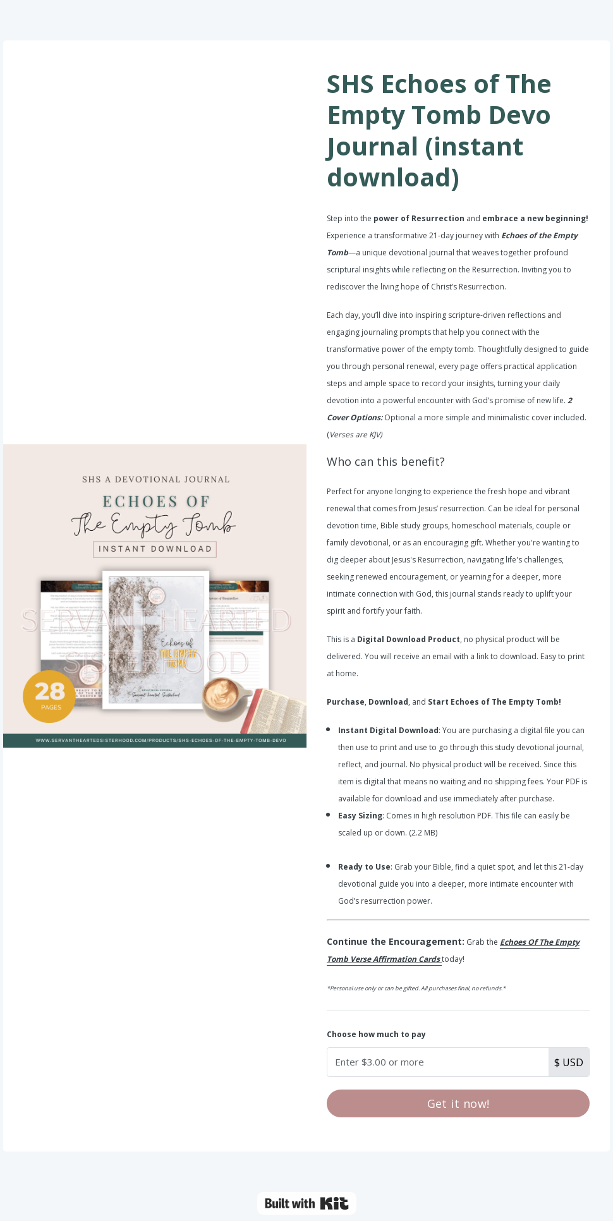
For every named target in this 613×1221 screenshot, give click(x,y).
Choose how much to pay (376, 1034)
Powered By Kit (306, 1203)
